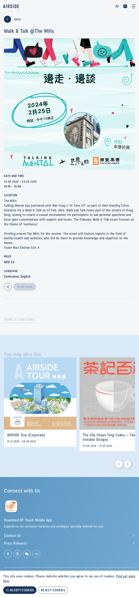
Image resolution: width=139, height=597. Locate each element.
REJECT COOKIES (53, 590)
